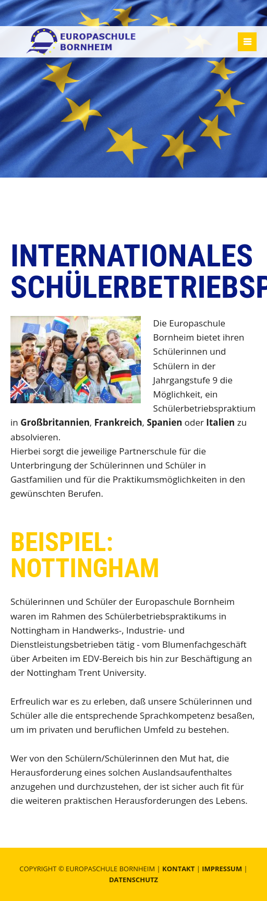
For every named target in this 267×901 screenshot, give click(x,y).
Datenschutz (133, 879)
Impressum (222, 868)
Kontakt (178, 868)
